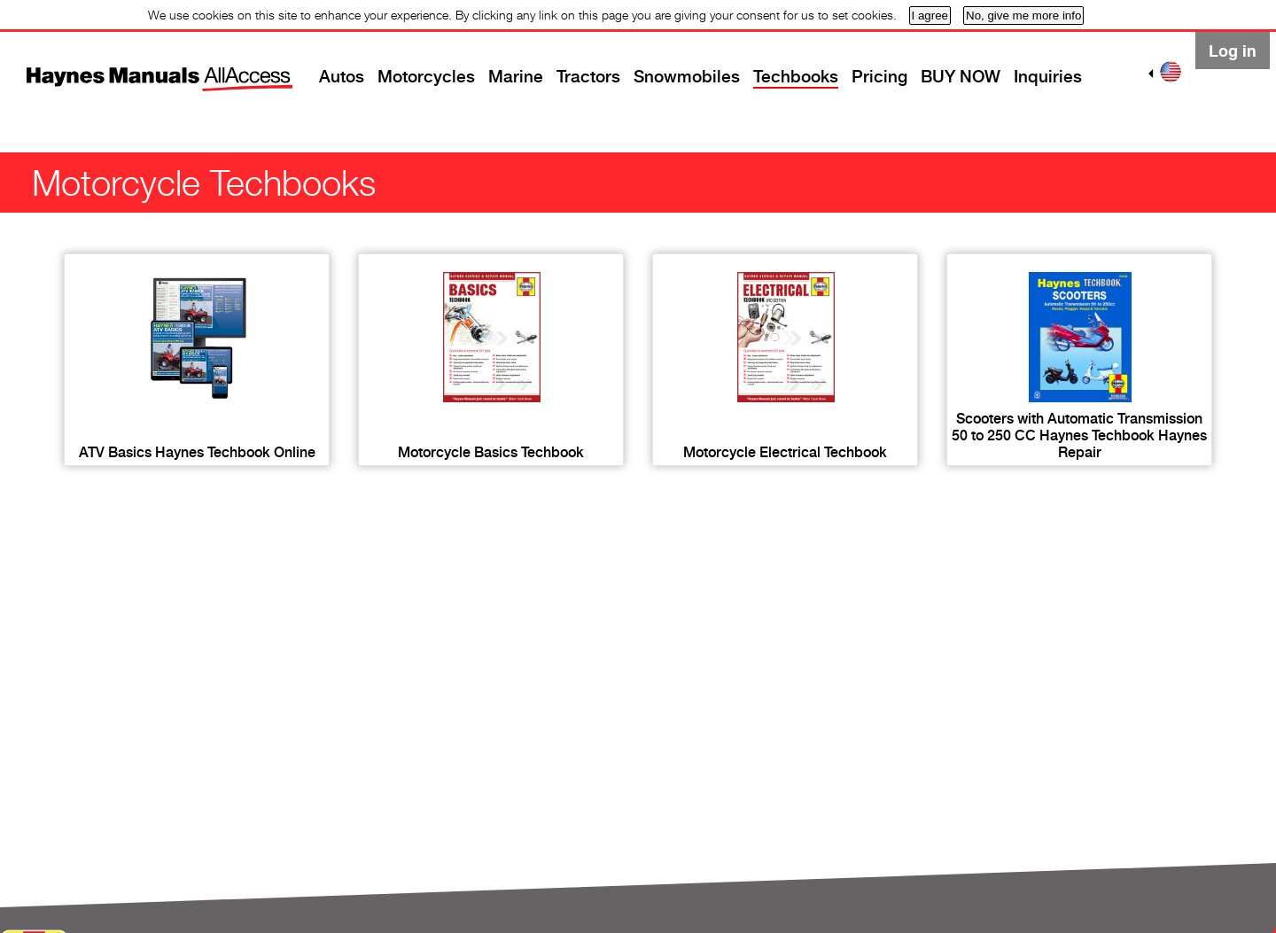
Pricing (879, 76)
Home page (128, 66)
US (1170, 71)
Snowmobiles (687, 76)
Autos (341, 76)
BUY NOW (960, 76)
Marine (515, 76)
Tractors (588, 76)
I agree (930, 15)
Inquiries (1048, 76)
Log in (1233, 50)
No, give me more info (1023, 15)
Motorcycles (426, 76)
